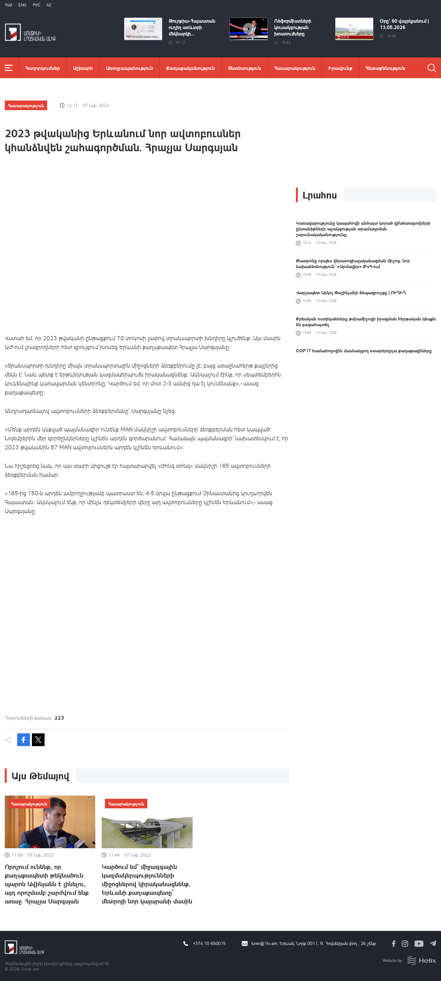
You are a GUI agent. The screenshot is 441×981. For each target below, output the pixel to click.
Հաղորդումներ (42, 67)
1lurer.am (30, 968)
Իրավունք (340, 67)
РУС (36, 5)
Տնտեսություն (244, 67)
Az (49, 5)
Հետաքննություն (385, 67)
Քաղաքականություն (190, 67)
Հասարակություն (294, 67)
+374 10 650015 (209, 943)
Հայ (8, 5)
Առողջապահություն (129, 67)
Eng (22, 5)
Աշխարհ (83, 67)
